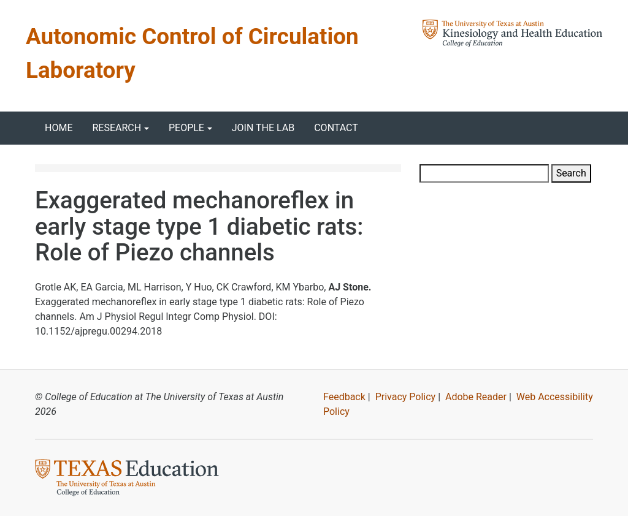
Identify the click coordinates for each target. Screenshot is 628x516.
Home (58, 128)
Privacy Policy (405, 397)
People (186, 128)
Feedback (344, 397)
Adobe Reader (476, 397)
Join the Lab (263, 128)
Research (116, 128)
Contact (336, 128)
